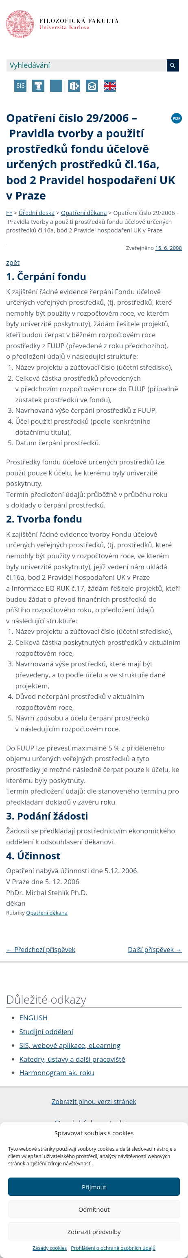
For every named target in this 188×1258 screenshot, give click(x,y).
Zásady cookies (50, 1248)
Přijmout (94, 1187)
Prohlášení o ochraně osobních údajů (113, 1248)
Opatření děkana (84, 213)
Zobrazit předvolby (93, 1232)
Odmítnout (94, 1209)
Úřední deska (37, 213)
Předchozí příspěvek (40, 949)
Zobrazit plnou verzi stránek (94, 1101)
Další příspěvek (155, 949)
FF (9, 213)
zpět (13, 262)
